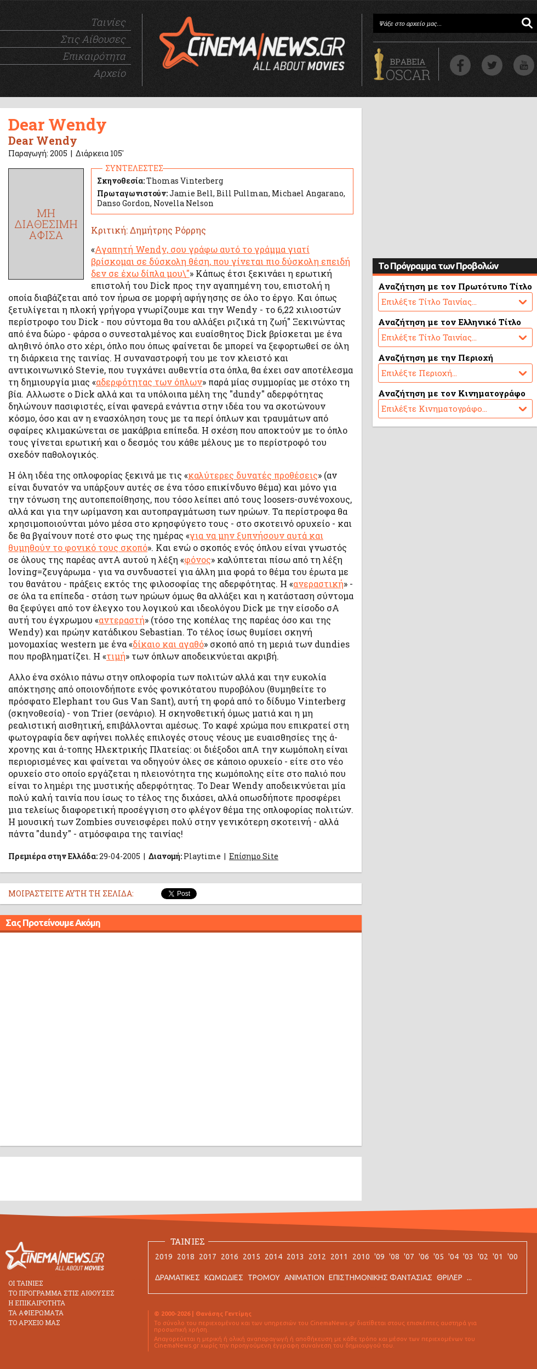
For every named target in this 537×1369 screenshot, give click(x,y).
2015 (251, 1256)
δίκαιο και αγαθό (168, 644)
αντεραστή (122, 620)
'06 (424, 1256)
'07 (409, 1256)
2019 (164, 1256)
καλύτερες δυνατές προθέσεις (253, 475)
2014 (273, 1256)
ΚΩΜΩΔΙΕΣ (223, 1277)
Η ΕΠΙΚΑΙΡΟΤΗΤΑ (36, 1302)
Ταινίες (107, 22)
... (469, 1277)
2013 (295, 1256)
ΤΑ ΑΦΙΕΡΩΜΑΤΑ (36, 1312)
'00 (512, 1256)
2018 (186, 1256)
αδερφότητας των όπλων (149, 382)
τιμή (115, 656)
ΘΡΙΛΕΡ (449, 1277)
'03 (468, 1256)
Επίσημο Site (253, 856)
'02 (483, 1256)
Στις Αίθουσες (92, 39)
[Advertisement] (102, 1041)
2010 (361, 1256)
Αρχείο (109, 72)
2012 (317, 1256)
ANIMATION (304, 1277)
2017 (207, 1256)
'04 (453, 1256)
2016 (229, 1256)
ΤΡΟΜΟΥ (264, 1277)
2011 (339, 1256)
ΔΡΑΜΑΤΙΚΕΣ (177, 1277)
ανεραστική (318, 583)
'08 (394, 1256)
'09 (379, 1256)
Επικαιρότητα (93, 56)
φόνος (197, 559)
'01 (498, 1256)
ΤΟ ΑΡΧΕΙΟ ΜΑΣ (34, 1322)
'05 (438, 1256)
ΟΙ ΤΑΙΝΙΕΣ (25, 1283)
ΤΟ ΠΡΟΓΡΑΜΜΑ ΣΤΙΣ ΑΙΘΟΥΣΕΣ (61, 1292)
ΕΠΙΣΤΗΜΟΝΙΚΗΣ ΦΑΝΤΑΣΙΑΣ (380, 1277)
